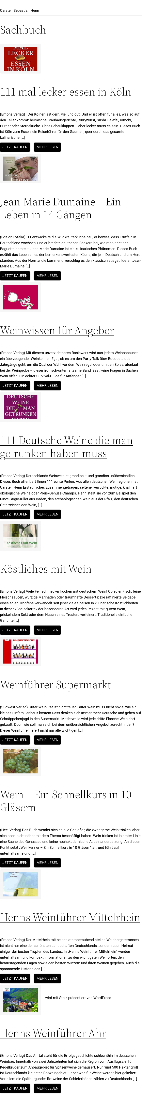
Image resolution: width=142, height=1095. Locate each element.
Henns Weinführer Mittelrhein (70, 917)
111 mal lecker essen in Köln (65, 91)
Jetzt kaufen (15, 147)
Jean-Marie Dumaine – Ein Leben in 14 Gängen (60, 208)
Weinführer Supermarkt (55, 684)
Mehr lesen (47, 147)
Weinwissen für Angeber (57, 330)
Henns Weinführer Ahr (53, 1033)
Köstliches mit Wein (46, 568)
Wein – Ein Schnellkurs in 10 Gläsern (65, 801)
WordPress (102, 998)
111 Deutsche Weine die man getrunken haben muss (66, 446)
